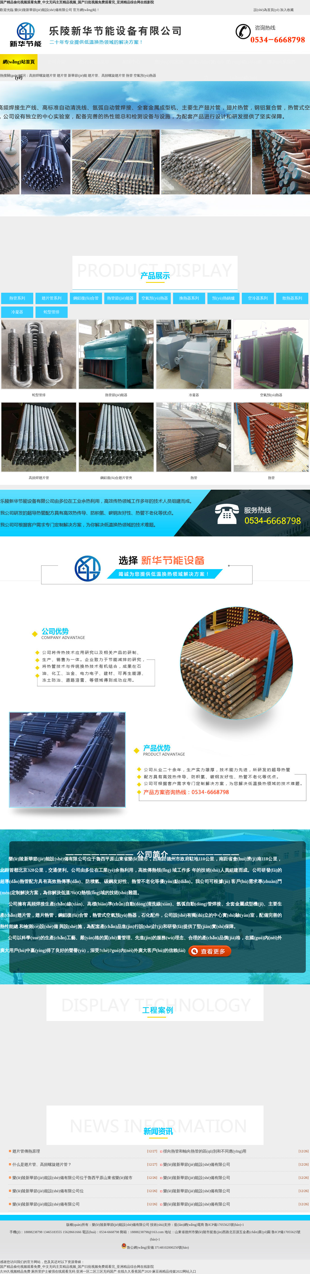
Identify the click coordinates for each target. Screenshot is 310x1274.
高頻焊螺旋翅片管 (42, 75)
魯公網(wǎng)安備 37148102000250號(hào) (155, 1247)
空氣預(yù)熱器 (145, 75)
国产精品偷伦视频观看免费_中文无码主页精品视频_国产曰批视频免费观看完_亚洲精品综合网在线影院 (77, 2)
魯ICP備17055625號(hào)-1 (224, 1225)
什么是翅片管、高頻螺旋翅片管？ (42, 1164)
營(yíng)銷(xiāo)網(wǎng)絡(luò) (244, 64)
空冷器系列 (258, 298)
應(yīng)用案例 (168, 61)
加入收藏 (287, 10)
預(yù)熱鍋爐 (223, 298)
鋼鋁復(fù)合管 (86, 298)
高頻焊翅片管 (39, 478)
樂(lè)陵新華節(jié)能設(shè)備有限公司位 (48, 1191)
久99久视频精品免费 (15, 1271)
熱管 (129, 75)
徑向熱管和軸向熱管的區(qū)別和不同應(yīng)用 (205, 1151)
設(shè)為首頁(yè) (266, 10)
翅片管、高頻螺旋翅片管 (106, 75)
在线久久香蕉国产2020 (134, 1271)
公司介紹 (56, 61)
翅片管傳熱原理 (26, 1151)
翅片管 (62, 75)
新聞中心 (131, 61)
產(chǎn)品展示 (93, 61)
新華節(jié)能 (77, 75)
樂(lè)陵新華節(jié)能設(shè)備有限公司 (46, 1204)
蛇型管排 (51, 312)
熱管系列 (17, 298)
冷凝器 (17, 312)
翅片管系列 (51, 298)
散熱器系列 (292, 298)
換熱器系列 (189, 298)
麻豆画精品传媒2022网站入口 (174, 1271)
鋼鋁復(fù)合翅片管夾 (116, 478)
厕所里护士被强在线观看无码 (53, 1271)
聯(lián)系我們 (281, 61)
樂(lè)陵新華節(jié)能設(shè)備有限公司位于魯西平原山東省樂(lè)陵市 (72, 1178)
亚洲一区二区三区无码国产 (96, 1271)
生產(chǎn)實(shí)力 (206, 64)
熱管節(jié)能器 (120, 298)
